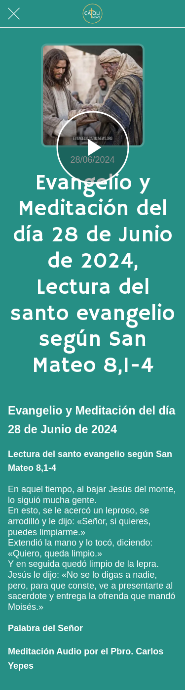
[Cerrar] (14, 14)
